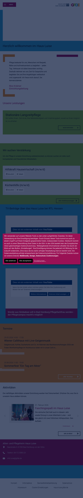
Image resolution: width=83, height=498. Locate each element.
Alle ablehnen (10, 261)
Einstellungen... (40, 261)
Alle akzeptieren (25, 261)
